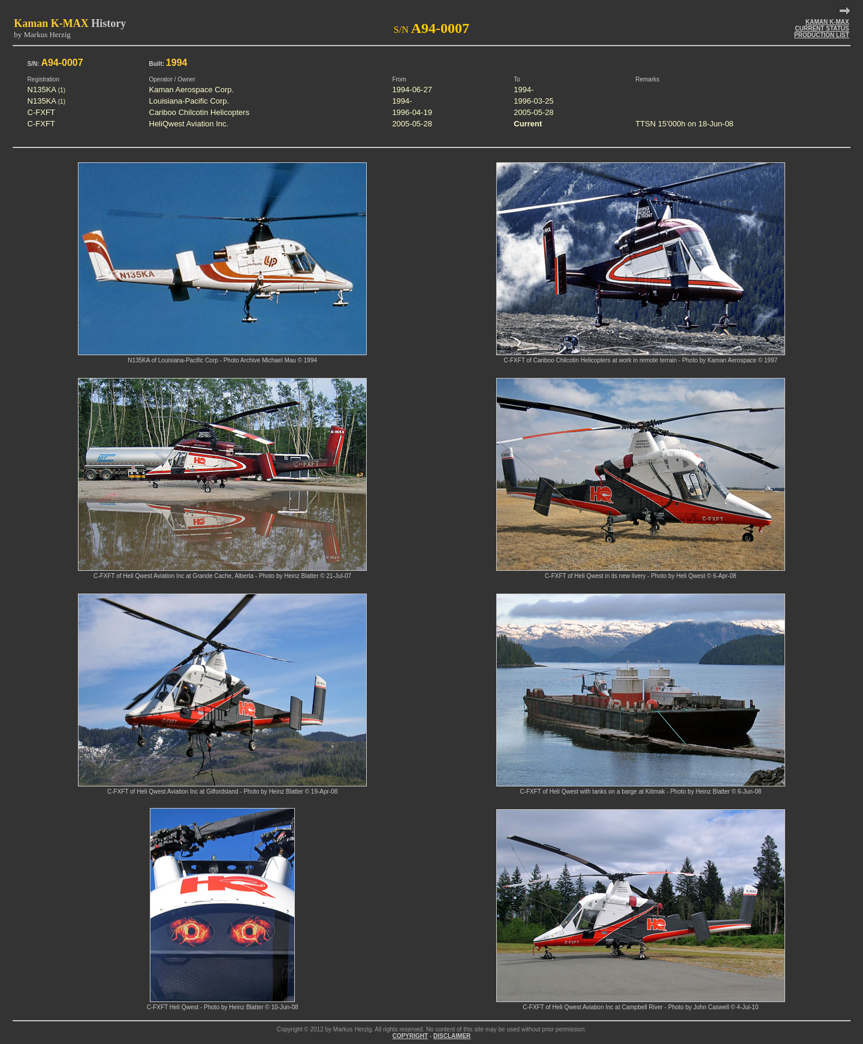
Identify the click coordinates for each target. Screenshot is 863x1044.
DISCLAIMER (451, 1036)
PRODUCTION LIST (821, 35)
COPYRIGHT (410, 1036)
